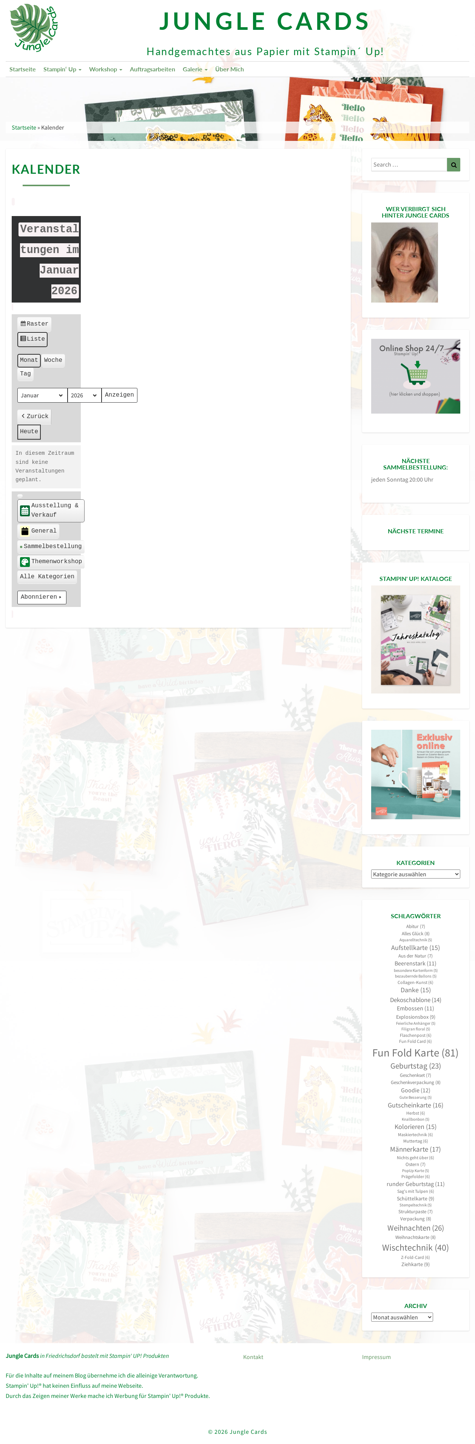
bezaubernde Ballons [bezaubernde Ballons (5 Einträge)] (415, 976)
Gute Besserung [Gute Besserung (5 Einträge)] (415, 1097)
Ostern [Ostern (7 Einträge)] (416, 1164)
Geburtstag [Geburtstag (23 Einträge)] (415, 1066)
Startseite (22, 69)
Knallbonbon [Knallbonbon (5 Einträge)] (415, 1119)
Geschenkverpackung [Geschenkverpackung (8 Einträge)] (416, 1082)
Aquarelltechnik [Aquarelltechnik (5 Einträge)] (415, 939)
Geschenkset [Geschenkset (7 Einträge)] (415, 1075)
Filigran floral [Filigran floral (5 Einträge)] (415, 1029)
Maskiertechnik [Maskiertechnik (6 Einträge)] (415, 1134)
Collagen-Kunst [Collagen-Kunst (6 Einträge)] (415, 982)
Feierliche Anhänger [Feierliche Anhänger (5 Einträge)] (415, 1023)
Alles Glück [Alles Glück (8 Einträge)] (416, 933)
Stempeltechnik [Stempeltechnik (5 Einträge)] (415, 1205)
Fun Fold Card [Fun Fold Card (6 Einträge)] (415, 1041)
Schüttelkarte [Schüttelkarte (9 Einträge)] (415, 1198)
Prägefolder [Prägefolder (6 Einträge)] (415, 1176)
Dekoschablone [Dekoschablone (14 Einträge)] (415, 1000)
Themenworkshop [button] (51, 562)
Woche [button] (53, 360)
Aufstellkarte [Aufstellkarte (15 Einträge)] (415, 948)
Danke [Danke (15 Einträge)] (416, 990)
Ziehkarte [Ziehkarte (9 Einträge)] (415, 1264)
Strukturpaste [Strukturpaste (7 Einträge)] (415, 1211)
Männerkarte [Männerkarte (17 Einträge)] (415, 1149)
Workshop (105, 69)
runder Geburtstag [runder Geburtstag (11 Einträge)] (416, 1184)
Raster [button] (34, 325)
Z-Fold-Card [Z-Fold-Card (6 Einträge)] (415, 1257)
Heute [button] (29, 431)
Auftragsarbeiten (152, 69)
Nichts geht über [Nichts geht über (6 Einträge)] (415, 1157)
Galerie (195, 69)
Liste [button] (32, 340)
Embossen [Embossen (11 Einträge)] (415, 1008)
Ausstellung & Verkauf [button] (49, 510)
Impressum (376, 1357)
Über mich (229, 69)
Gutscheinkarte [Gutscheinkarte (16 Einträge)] (415, 1105)
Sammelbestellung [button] (51, 546)
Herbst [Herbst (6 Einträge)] (415, 1113)
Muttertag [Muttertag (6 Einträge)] (415, 1141)
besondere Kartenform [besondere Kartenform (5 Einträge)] (416, 970)
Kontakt (253, 1357)
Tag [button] (25, 374)
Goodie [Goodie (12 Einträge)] (415, 1090)
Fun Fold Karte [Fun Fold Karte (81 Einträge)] (415, 1052)
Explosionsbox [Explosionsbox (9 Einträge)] (415, 1016)
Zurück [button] (34, 417)
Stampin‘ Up (62, 69)
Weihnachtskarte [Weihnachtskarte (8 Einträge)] (415, 1237)
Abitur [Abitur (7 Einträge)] (415, 926)
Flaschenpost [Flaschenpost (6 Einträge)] (416, 1035)
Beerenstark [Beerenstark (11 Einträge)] (415, 963)
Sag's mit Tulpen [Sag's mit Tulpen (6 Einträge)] (415, 1191)
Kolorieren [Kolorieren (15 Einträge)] (415, 1127)
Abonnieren (42, 597)
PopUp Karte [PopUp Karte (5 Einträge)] (415, 1170)
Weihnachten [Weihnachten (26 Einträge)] (415, 1228)
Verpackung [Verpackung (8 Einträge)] (415, 1218)
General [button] (38, 531)
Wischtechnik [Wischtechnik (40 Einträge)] (415, 1247)
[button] (20, 496)
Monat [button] (29, 360)
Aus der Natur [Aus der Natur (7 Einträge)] (415, 956)
